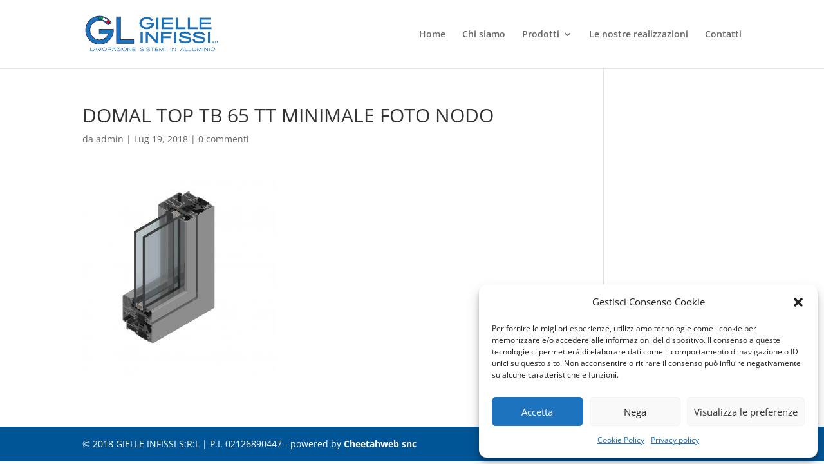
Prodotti (540, 35)
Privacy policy (675, 439)
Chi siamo (483, 35)
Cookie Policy (620, 439)
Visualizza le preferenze (746, 411)
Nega (635, 411)
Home (432, 35)
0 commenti (223, 139)
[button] (798, 302)
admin (110, 139)
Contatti (723, 35)
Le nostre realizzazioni (638, 35)
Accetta (537, 411)
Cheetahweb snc (380, 444)
